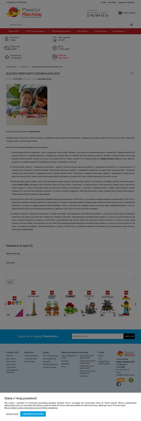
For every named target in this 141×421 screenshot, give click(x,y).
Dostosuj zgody (12, 414)
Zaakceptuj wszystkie (33, 413)
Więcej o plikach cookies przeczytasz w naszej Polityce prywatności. (31, 408)
